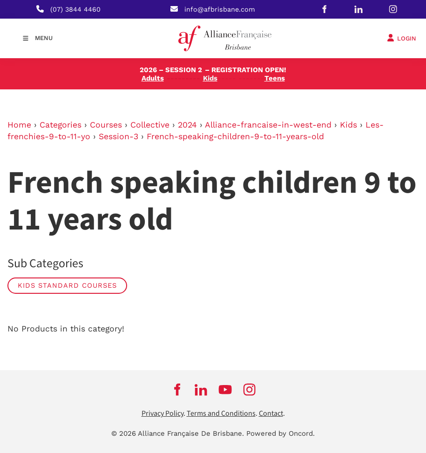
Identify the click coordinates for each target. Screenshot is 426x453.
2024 (187, 124)
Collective (149, 124)
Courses (106, 124)
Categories (60, 124)
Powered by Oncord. (280, 433)
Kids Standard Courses (67, 285)
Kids (348, 124)
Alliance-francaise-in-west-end (268, 124)
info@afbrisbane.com (219, 9)
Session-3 (118, 136)
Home (19, 124)
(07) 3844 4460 (75, 9)
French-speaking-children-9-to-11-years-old (235, 136)
